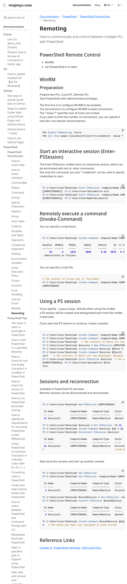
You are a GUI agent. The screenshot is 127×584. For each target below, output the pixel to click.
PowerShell (69, 16)
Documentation (49, 16)
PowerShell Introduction (95, 16)
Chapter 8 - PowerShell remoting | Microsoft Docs (70, 548)
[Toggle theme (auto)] (119, 5)
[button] (108, 5)
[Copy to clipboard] (122, 130)
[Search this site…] (15, 17)
